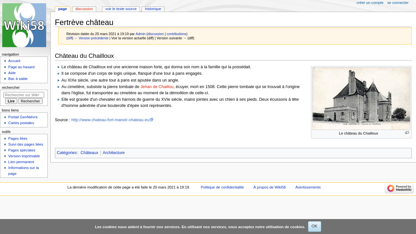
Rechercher (11, 87)
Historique (153, 9)
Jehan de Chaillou (157, 86)
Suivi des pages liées (25, 144)
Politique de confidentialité (222, 187)
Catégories (67, 152)
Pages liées (17, 138)
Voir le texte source (120, 9)
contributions (176, 34)
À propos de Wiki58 (270, 187)
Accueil (14, 61)
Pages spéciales (21, 150)
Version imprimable (24, 156)
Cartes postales (21, 123)
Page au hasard (21, 67)
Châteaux (89, 152)
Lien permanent (21, 162)
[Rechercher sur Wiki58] (24, 95)
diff (70, 38)
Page (62, 9)
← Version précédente (91, 38)
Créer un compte (370, 3)
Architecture (114, 152)
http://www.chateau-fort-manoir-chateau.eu (110, 120)
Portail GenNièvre (22, 117)
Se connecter (398, 3)
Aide (12, 73)
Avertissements (308, 187)
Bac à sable (18, 79)
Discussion (84, 9)
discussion (156, 34)
